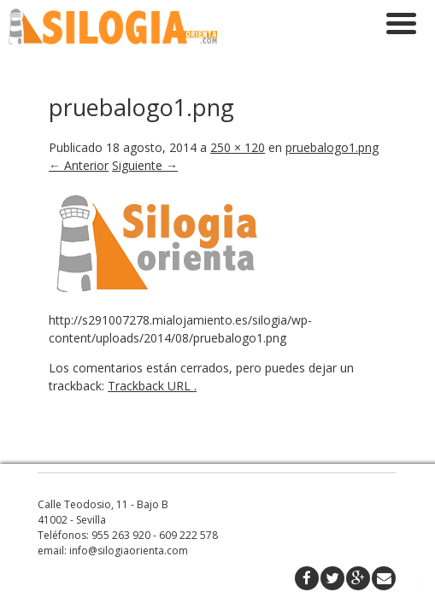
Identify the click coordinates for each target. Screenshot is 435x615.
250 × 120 (237, 79)
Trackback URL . (152, 317)
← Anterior (79, 97)
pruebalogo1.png (332, 79)
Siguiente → (145, 97)
